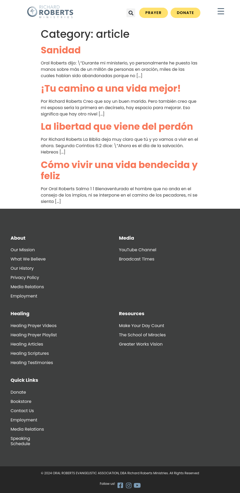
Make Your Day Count (141, 326)
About (18, 238)
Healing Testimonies (32, 363)
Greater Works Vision (141, 344)
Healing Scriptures (30, 353)
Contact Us (22, 411)
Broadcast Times (136, 259)
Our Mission (23, 250)
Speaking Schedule (20, 441)
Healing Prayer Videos (34, 326)
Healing (20, 313)
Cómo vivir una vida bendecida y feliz (119, 170)
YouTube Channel (137, 250)
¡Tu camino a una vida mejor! (111, 88)
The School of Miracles (142, 335)
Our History (22, 268)
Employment (24, 296)
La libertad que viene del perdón (117, 126)
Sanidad (61, 50)
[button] (130, 12)
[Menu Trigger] (221, 11)
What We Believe (28, 259)
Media (126, 238)
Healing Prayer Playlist (34, 335)
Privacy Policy (25, 278)
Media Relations (27, 287)
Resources (131, 313)
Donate (18, 392)
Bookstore (21, 401)
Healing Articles (27, 344)
